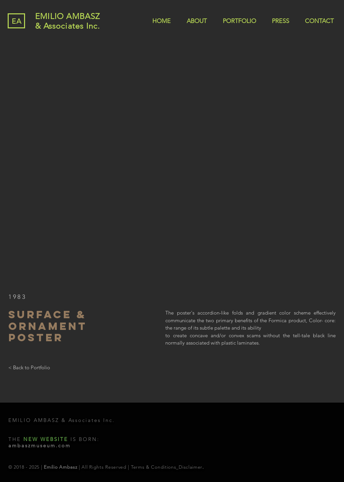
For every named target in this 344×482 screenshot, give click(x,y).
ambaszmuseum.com (39, 445)
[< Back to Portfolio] (29, 367)
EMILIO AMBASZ (67, 16)
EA (17, 21)
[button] (172, 163)
